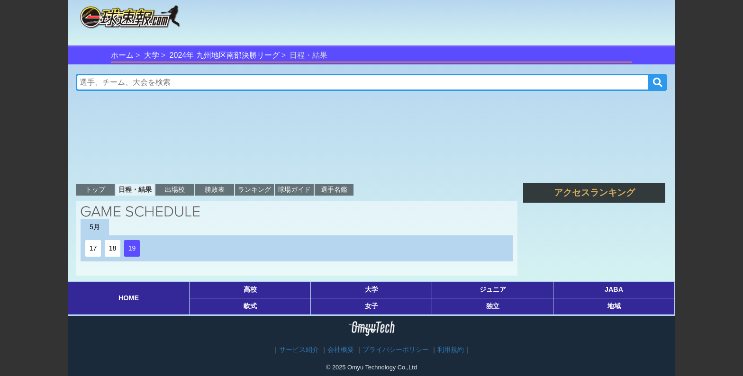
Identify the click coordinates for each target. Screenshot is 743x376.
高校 (250, 289)
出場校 (175, 189)
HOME (128, 298)
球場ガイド (294, 189)
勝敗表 (215, 189)
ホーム (122, 55)
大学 (151, 55)
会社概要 (340, 349)
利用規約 (450, 349)
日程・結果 (135, 189)
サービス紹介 (299, 349)
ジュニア (493, 289)
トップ (95, 189)
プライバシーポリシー (395, 349)
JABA (614, 289)
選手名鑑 (334, 189)
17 (93, 248)
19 (132, 248)
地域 (614, 306)
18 (113, 248)
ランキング (254, 189)
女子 (371, 306)
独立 (492, 306)
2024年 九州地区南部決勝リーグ (225, 55)
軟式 (250, 306)
